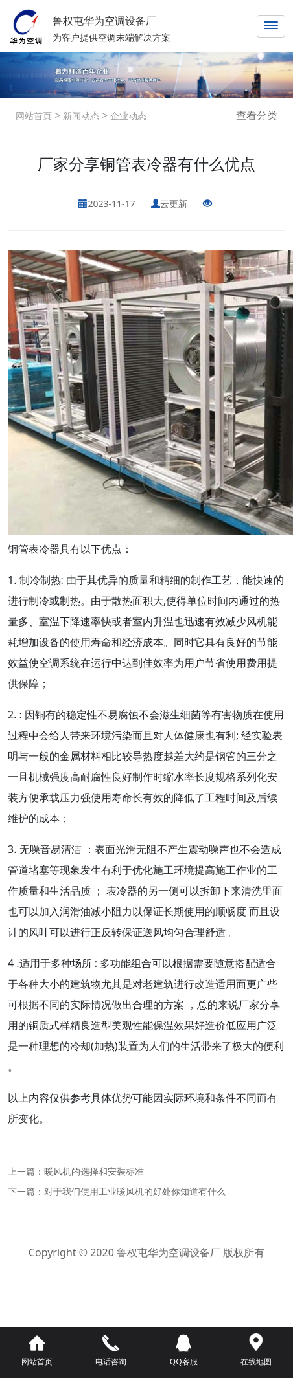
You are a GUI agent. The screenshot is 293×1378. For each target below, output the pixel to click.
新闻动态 (79, 115)
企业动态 (127, 115)
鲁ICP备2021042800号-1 (146, 1270)
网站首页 (34, 115)
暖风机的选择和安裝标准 (94, 1171)
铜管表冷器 (34, 549)
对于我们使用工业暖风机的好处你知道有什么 (135, 1191)
